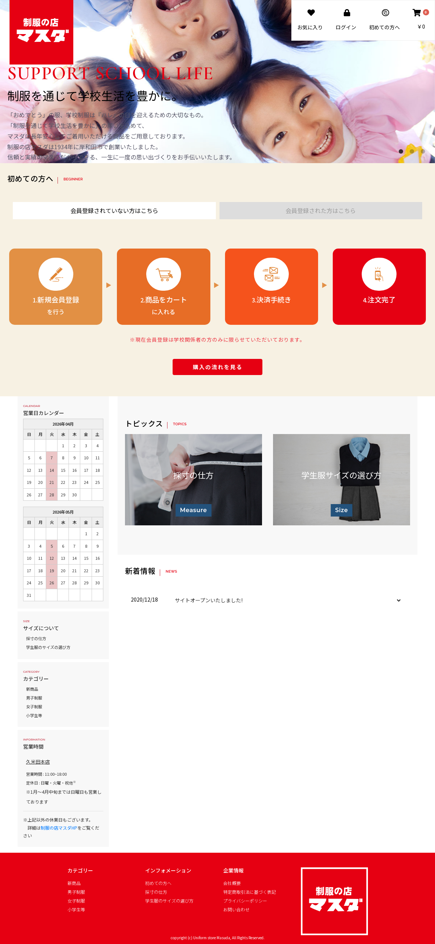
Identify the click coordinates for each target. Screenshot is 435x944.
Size (341, 510)
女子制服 (34, 706)
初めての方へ (158, 883)
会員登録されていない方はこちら (114, 210)
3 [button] (424, 153)
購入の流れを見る (218, 367)
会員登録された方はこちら (320, 210)
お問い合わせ (236, 909)
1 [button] (402, 153)
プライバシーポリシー (245, 901)
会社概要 (232, 883)
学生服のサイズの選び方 (48, 647)
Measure (193, 510)
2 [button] (413, 153)
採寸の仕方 (36, 638)
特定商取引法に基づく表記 (249, 892)
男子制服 (34, 698)
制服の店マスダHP (59, 827)
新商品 (32, 689)
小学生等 (34, 715)
